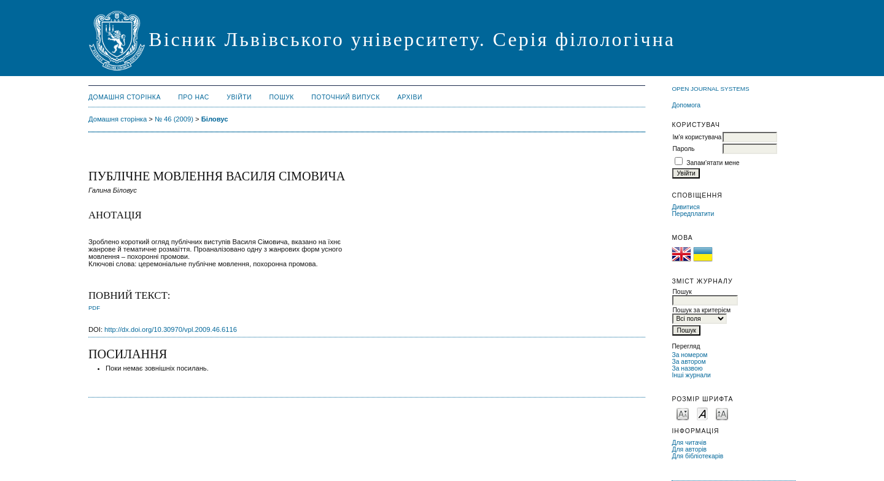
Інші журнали (691, 375)
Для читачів (689, 442)
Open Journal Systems (710, 88)
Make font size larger (722, 413)
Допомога (686, 105)
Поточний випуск (345, 97)
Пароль (683, 148)
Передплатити (693, 213)
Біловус (214, 119)
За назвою (687, 368)
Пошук (281, 97)
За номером (689, 355)
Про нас (193, 97)
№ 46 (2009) (174, 119)
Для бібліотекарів (697, 456)
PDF (94, 307)
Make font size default (702, 413)
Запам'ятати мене (712, 163)
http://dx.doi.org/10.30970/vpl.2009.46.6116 (170, 329)
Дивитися (686, 207)
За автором (688, 361)
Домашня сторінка (124, 97)
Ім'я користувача (696, 137)
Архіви (409, 97)
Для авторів (689, 449)
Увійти (239, 97)
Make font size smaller (683, 413)
